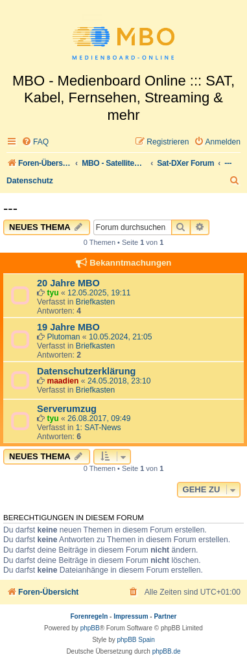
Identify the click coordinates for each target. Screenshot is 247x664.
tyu (52, 292)
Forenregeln (89, 616)
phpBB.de (166, 651)
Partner (165, 616)
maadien (62, 380)
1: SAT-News (98, 427)
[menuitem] (35, 142)
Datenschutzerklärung (86, 371)
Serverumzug (67, 409)
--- (10, 208)
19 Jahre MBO (68, 327)
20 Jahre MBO (68, 283)
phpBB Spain (135, 639)
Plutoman (63, 336)
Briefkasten (95, 301)
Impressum (130, 616)
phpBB (90, 628)
